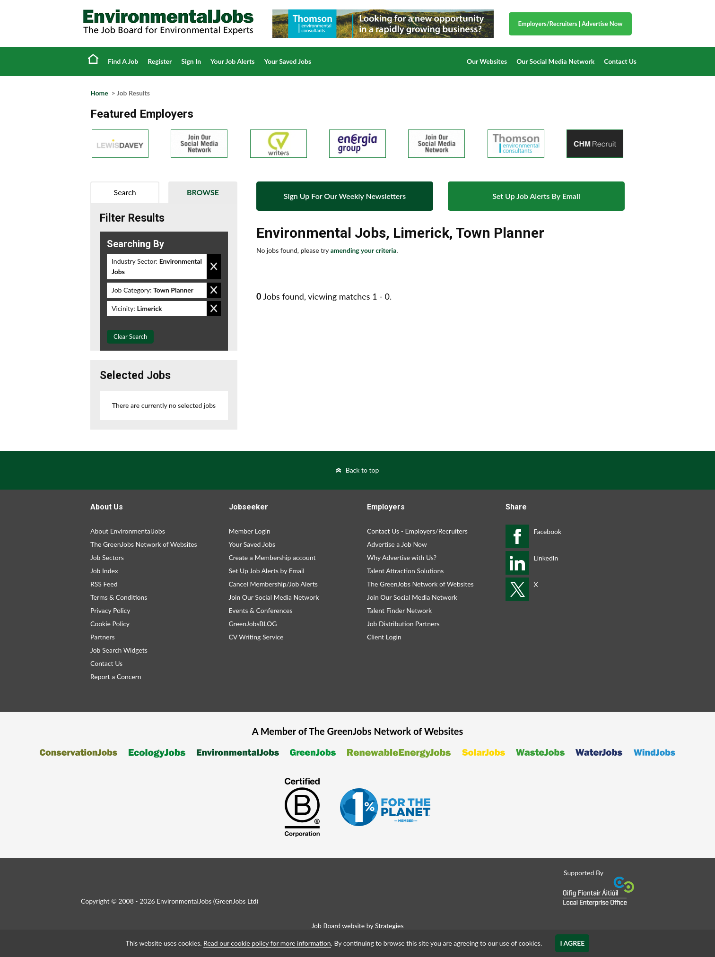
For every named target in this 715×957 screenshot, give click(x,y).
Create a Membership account (272, 557)
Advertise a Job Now (397, 544)
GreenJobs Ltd (235, 901)
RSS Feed (103, 584)
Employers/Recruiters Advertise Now (570, 23)
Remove (214, 266)
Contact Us (620, 61)
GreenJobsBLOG (253, 624)
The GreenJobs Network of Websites (143, 544)
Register (160, 61)
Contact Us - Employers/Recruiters (417, 531)
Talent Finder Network (399, 610)
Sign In (191, 61)
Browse (203, 192)
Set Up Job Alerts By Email (536, 195)
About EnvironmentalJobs (127, 531)
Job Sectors (107, 557)
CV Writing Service (256, 637)
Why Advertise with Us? (401, 557)
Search (125, 192)
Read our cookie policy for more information (267, 943)
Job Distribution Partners (403, 624)
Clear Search (130, 336)
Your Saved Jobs (287, 61)
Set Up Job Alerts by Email (267, 571)
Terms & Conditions (118, 597)
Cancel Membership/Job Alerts (273, 584)
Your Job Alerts (232, 61)
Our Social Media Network (555, 61)
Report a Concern (115, 676)
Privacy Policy (110, 610)
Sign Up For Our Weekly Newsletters (345, 195)
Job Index (104, 571)
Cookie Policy (110, 624)
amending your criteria (364, 250)
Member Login (249, 531)
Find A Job (123, 61)
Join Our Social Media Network (274, 597)
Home (93, 58)
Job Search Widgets (119, 650)
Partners (102, 637)
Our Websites (487, 61)
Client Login (384, 637)
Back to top (362, 470)
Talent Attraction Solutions (405, 571)
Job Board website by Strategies (357, 926)
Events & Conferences (261, 610)
